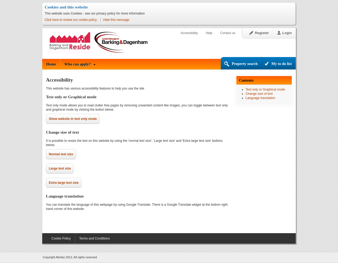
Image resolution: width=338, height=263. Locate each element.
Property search (245, 64)
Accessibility (189, 33)
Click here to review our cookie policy (71, 20)
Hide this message (116, 20)
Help (209, 33)
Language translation (260, 98)
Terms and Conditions (94, 238)
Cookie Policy (61, 238)
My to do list (281, 64)
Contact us (227, 33)
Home (51, 64)
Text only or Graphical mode (265, 89)
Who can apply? (77, 64)
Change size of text (259, 94)
